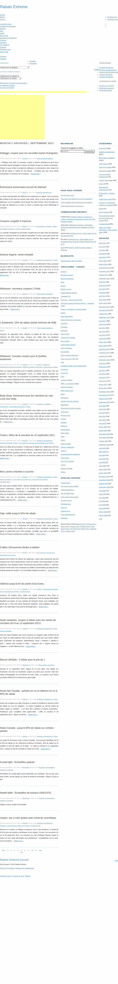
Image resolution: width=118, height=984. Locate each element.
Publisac (64, 422)
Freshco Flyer (74, 526)
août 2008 (102, 491)
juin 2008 (102, 498)
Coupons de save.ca (106, 67)
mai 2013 (102, 293)
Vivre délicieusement (68, 514)
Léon (62, 376)
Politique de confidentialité (25, 868)
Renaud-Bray (65, 429)
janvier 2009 (103, 473)
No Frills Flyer (75, 529)
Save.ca (63, 507)
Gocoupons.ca (66, 504)
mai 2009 (102, 459)
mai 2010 (102, 416)
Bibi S (25, 192)
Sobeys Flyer (85, 526)
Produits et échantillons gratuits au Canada (15, 825)
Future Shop (65, 334)
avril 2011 (102, 377)
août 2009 (102, 448)
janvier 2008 (103, 515)
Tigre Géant (65, 458)
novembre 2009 (104, 437)
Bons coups (4, 35)
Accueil (2, 15)
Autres (2, 33)
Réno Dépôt (65, 433)
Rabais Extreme (14, 7)
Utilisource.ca (65, 511)
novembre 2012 (104, 310)
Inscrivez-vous (112, 17)
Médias (27, 876)
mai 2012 (102, 331)
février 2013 (103, 303)
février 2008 (103, 512)
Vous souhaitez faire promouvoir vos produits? (77, 202)
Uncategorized (5, 482)
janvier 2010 (103, 430)
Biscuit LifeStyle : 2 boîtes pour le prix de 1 (22, 659)
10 (32, 850)
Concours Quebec (105, 171)
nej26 (24, 552)
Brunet (63, 286)
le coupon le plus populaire (13, 83)
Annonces (40, 404)
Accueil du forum (6, 24)
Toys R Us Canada (67, 461)
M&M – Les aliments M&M (70, 383)
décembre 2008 (104, 476)
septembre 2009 (104, 445)
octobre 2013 (103, 275)
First (3, 850)
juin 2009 (102, 455)
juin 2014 (102, 247)
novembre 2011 (104, 353)
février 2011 (103, 384)
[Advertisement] (22, 117)
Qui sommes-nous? (67, 195)
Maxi (1, 31)
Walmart (3, 29)
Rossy (63, 440)
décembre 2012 (104, 307)
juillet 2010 (102, 409)
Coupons (3, 40)
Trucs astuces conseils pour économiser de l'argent (36, 443)
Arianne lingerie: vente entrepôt (16, 254)
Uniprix (63, 465)
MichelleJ (26, 665)
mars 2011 (102, 381)
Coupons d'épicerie (105, 74)
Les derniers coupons (7, 85)
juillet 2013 (102, 285)
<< (8, 850)
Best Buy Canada (67, 275)
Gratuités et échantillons (8, 38)
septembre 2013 (104, 278)
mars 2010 (102, 423)
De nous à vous (66, 500)
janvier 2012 (103, 346)
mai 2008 (102, 501)
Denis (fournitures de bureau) (71, 320)
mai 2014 (102, 250)
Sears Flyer (65, 526)
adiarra (25, 699)
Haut (116, 860)
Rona (62, 437)
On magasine (4, 45)
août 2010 (102, 406)
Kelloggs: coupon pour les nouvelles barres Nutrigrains (29, 153)
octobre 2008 (103, 483)
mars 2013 (102, 300)
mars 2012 (102, 338)
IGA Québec (65, 352)
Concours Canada (6, 443)
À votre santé (65, 483)
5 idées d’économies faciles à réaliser (20, 547)
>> (36, 850)
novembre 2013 (104, 271)
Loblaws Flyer (70, 531)
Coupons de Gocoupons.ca (108, 72)
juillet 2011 (102, 367)
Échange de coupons (106, 88)
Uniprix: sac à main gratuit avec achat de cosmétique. (28, 818)
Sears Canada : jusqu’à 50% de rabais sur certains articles (27, 729)
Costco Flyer (91, 524)
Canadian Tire (65, 296)
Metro (63, 394)
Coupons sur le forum (106, 86)
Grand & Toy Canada (68, 337)
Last (40, 850)
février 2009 (103, 469)
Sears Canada (66, 444)
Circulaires (33, 63)
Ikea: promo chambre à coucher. (17, 471)
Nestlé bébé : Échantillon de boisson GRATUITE (25, 792)
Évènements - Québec (43, 226)
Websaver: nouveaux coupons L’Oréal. (20, 288)
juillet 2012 (102, 324)
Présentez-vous (5, 49)
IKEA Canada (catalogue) (69, 355)
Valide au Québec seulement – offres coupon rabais (108, 230)
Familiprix (64, 327)
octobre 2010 (103, 399)
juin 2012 (102, 328)
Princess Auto (65, 415)
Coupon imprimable (105, 180)
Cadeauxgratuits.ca (67, 490)
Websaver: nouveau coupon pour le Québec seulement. (23, 357)
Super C (64, 451)
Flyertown (64, 330)
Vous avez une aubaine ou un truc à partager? (77, 199)
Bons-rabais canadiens (45, 158)
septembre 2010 (104, 402)
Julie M (25, 158)
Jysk (62, 362)
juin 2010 (102, 413)
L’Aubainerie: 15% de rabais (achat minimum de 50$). (28, 322)
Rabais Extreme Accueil (14, 859)
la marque (16, 72)
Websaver (64, 518)
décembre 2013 (104, 268)
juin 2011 (102, 370)
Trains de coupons (105, 90)
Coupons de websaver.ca (108, 70)
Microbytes (64, 398)
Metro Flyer (85, 529)
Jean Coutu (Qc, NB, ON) (69, 359)
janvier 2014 (103, 264)
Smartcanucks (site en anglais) (71, 261)
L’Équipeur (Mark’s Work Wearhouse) (73, 366)
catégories (4, 63)
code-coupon (103, 164)
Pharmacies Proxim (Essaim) (71, 408)
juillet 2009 (102, 452)
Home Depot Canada (68, 345)
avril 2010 (102, 420)
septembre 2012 (104, 317)
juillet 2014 (102, 243)
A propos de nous (18, 876)
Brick (62, 282)
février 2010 (103, 427)
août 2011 (102, 363)
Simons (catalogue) (67, 447)
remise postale (104, 212)
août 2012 (102, 321)
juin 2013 (102, 289)
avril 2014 (102, 254)
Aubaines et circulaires (8, 26)
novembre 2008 (104, 480)
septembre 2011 (104, 360)
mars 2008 (102, 508)
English (96, 69)
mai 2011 (102, 374)
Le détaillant (5, 72)
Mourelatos (64, 405)
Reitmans (64, 426)
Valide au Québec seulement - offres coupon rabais (40, 367)
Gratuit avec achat (105, 199)
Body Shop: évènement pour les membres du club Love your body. (26, 397)
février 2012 (103, 342)
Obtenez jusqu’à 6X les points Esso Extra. (22, 583)
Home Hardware (66, 348)
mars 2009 (102, 466)
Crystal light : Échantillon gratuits (17, 762)
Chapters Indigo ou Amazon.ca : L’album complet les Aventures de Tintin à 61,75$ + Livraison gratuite (78, 219)
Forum (3, 19)
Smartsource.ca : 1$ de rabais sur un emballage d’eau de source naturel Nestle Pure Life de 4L (78, 241)
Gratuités (32, 61)
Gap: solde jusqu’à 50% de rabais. (18, 513)
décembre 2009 (104, 434)
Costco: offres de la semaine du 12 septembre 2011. (27, 435)
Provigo (63, 419)
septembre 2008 (104, 487)
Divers (56, 260)
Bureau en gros (66, 289)
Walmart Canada (66, 468)
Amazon (64, 272)
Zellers (63, 472)
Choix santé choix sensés (69, 497)
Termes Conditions (7, 868)
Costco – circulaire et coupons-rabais (73, 309)
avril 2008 (102, 505)
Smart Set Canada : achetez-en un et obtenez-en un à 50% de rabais (28, 692)
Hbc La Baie (65, 341)
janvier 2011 (103, 388)
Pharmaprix (65, 412)
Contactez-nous (112, 19)
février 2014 (103, 261)
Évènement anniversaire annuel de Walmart (23, 187)
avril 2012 (102, 335)
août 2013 (102, 282)
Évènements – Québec (107, 193)
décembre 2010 (104, 392)
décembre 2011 (104, 349)
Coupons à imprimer (106, 77)
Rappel (101, 209)
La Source (64, 369)
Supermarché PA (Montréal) (70, 454)
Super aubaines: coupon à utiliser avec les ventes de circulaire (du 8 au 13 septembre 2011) (28, 621)
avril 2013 (102, 296)
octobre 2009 (103, 441)
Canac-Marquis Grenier (69, 293)
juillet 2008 (102, 494)
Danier (63, 313)
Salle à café (4, 52)
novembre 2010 (104, 395)
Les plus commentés (7, 88)
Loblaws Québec (66, 380)
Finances (3, 47)
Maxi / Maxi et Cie (67, 391)
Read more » (36, 174)
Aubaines (3, 56)
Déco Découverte (67, 316)
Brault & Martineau (67, 279)
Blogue (2, 17)
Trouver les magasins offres (72, 148)
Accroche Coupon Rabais (69, 486)
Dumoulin (64, 323)
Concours (3, 43)
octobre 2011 (103, 356)
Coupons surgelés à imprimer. (16, 221)
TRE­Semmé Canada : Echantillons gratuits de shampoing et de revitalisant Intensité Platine (77, 227)
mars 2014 (102, 257)
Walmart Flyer (80, 524)
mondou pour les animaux (70, 401)
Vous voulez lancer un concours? (72, 206)
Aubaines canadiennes (44, 192)
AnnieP (25, 260)
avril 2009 (102, 462)
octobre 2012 (103, 314)
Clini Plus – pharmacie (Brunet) (71, 300)
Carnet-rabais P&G (67, 493)
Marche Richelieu (67, 387)
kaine (62, 248)
